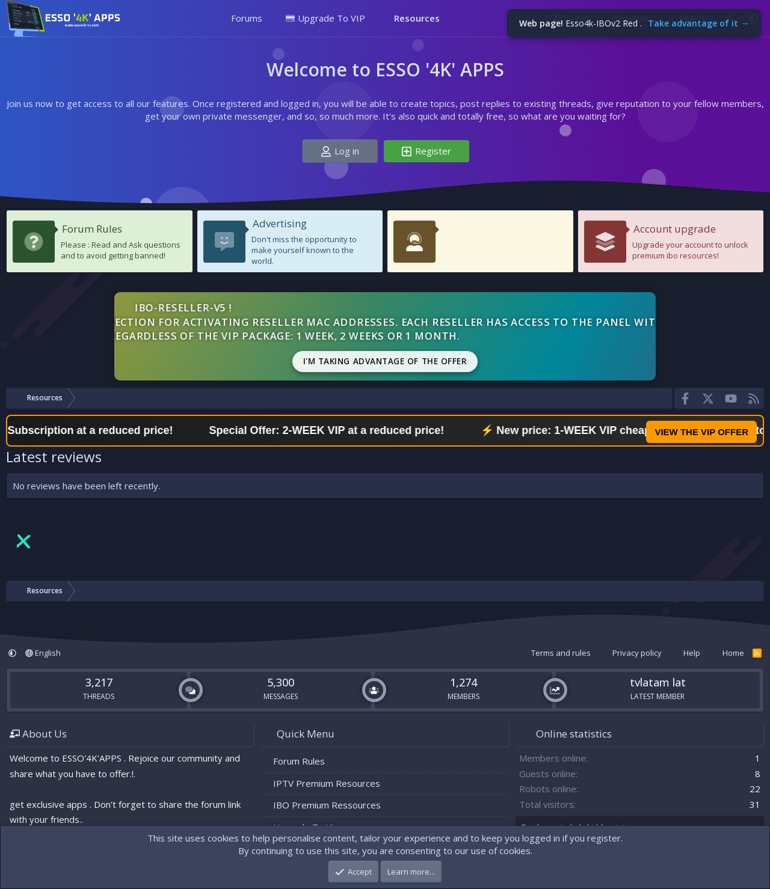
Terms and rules (561, 652)
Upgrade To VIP (325, 18)
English (43, 652)
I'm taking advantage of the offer (385, 361)
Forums (246, 18)
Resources (417, 18)
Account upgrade (674, 229)
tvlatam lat (658, 682)
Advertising (280, 223)
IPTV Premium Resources (326, 783)
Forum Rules (92, 229)
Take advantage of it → (698, 23)
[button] (271, 18)
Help (691, 652)
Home (733, 652)
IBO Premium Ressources (327, 805)
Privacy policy (637, 652)
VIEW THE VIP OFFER (701, 432)
